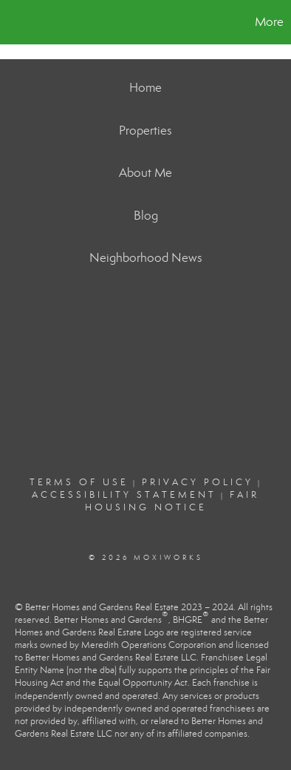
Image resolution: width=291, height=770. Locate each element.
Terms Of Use (79, 482)
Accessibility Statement (124, 495)
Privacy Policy (197, 482)
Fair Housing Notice (172, 501)
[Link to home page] (13, 22)
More (269, 22)
